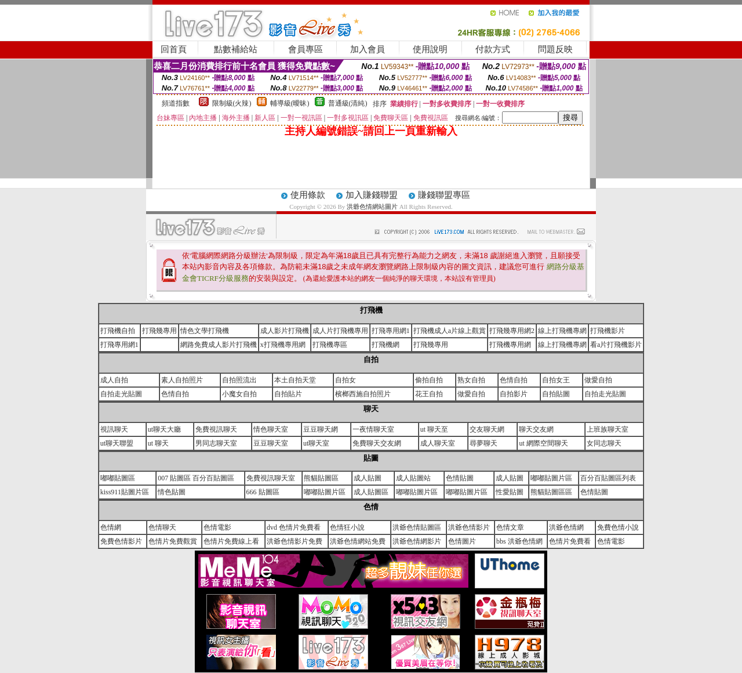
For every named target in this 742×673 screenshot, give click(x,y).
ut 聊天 (158, 443)
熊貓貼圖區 (321, 478)
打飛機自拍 (117, 331)
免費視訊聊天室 (270, 478)
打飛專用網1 (391, 331)
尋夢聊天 (483, 443)
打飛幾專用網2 (511, 331)
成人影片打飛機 (284, 331)
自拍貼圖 (556, 394)
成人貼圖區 (371, 492)
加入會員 (367, 49)
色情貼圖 (460, 478)
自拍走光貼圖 (121, 394)
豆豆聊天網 (320, 429)
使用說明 (430, 49)
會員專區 (305, 49)
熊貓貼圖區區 (551, 492)
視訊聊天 (114, 429)
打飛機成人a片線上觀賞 (449, 331)
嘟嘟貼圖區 (117, 478)
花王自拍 (429, 394)
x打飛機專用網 (282, 345)
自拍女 (345, 380)
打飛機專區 (329, 345)
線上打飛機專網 (562, 331)
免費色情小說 (618, 527)
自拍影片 (514, 394)
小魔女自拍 (239, 394)
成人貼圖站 (413, 478)
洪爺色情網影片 (416, 541)
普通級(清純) (348, 103)
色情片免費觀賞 (172, 541)
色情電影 (217, 527)
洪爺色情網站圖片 (373, 206)
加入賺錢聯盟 (371, 195)
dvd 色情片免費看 (294, 527)
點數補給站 (235, 49)
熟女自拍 (471, 380)
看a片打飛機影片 (616, 345)
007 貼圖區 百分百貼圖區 (196, 478)
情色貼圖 (172, 492)
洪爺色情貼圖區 (416, 527)
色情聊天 (162, 527)
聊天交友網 (536, 429)
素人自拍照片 (182, 380)
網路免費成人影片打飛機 (218, 345)
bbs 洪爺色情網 (519, 541)
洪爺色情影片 (469, 527)
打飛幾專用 (159, 331)
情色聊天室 (270, 429)
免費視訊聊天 (216, 429)
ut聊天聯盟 (116, 443)
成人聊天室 (437, 443)
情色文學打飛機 (204, 331)
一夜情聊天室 (373, 429)
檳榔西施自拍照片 (363, 394)
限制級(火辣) (232, 103)
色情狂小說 (347, 527)
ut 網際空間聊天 (543, 443)
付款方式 (492, 49)
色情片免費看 (570, 541)
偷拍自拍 (429, 380)
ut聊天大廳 (164, 429)
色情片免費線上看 (231, 541)
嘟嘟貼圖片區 (551, 478)
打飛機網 (385, 345)
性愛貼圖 (509, 492)
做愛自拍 (598, 380)
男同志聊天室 (216, 443)
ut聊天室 (316, 443)
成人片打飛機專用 (340, 331)
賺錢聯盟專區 (444, 195)
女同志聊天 (604, 443)
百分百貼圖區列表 (608, 478)
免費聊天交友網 (376, 443)
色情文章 (510, 527)
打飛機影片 (607, 331)
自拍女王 (556, 380)
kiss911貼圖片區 (124, 492)
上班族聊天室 (607, 429)
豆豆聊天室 (270, 443)
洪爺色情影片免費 (294, 541)
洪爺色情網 (566, 527)
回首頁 (174, 49)
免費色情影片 (121, 541)
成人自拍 (114, 380)
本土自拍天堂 (295, 380)
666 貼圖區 (262, 492)
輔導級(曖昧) (290, 103)
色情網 (110, 527)
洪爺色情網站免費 (357, 541)
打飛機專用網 (510, 345)
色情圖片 (462, 541)
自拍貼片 (288, 394)
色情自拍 (514, 380)
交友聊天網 (487, 429)
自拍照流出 (239, 380)
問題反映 (555, 49)
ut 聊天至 (434, 429)
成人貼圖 (367, 478)
